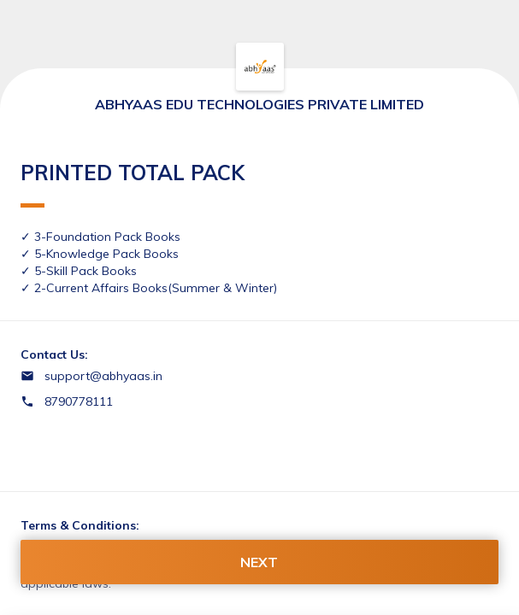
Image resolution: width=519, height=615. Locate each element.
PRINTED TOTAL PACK (133, 184)
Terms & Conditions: (80, 525)
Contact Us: (54, 354)
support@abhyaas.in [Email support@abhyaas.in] (103, 376)
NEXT (259, 562)
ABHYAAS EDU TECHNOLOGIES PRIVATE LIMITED (259, 104)
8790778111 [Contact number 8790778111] (78, 401)
